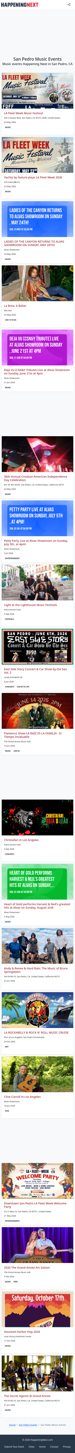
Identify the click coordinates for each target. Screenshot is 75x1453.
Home (42, 1446)
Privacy (67, 1446)
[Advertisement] (37, 35)
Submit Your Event (14, 1446)
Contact (54, 1446)
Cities (31, 1446)
